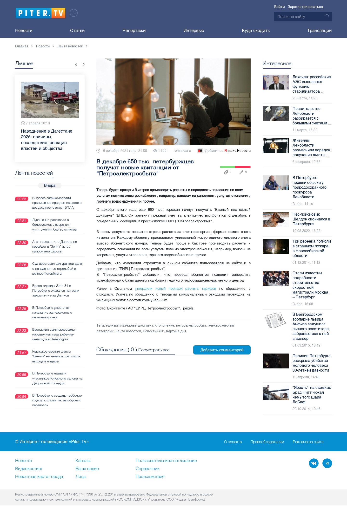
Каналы (82, 460)
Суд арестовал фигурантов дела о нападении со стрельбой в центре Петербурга (57, 268)
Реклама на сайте (308, 442)
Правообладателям (267, 442)
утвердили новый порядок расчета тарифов (174, 288)
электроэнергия (221, 325)
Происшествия (150, 476)
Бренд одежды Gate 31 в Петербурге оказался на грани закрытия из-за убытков (55, 290)
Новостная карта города (39, 476)
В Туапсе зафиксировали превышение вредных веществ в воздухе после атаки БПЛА (56, 202)
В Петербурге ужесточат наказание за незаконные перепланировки (52, 312)
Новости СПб (153, 331)
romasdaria (182, 151)
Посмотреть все (153, 349)
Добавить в (224, 151)
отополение (164, 325)
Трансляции (319, 30)
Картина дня (176, 331)
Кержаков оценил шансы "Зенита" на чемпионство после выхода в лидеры (56, 356)
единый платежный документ (129, 325)
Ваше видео (87, 468)
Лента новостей (128, 331)
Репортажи (134, 30)
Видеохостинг (29, 468)
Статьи (77, 30)
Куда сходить (256, 30)
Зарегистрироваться (305, 7)
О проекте (233, 442)
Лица (80, 476)
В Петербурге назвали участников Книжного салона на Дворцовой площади (57, 378)
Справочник (148, 468)
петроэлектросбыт (191, 325)
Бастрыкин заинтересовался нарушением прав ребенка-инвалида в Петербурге (54, 334)
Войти (279, 7)
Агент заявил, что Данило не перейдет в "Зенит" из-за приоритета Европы (54, 246)
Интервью (194, 30)
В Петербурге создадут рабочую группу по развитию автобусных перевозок (57, 399)
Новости (24, 30)
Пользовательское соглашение (166, 460)
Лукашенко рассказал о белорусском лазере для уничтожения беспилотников (54, 224)
